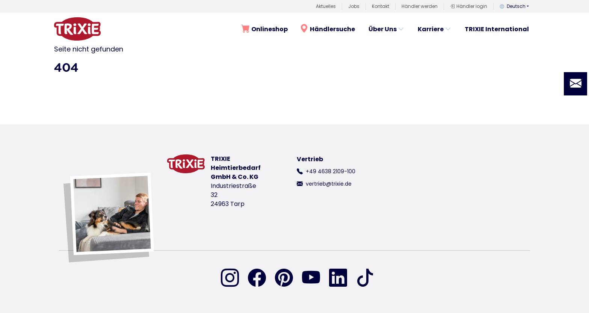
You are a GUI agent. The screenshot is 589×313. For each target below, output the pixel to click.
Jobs (353, 6)
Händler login (468, 6)
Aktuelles (326, 6)
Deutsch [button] (513, 6)
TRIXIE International (497, 29)
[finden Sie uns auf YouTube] (315, 278)
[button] (575, 83)
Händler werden (420, 6)
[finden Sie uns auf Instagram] (234, 278)
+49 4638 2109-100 (330, 171)
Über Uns (386, 29)
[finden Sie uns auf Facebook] (261, 278)
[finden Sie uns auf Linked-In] (342, 278)
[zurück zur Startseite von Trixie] (77, 29)
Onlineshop (264, 28)
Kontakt (380, 6)
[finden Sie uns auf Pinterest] (288, 278)
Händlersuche (327, 28)
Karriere (434, 29)
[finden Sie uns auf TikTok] (365, 278)
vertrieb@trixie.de (329, 183)
